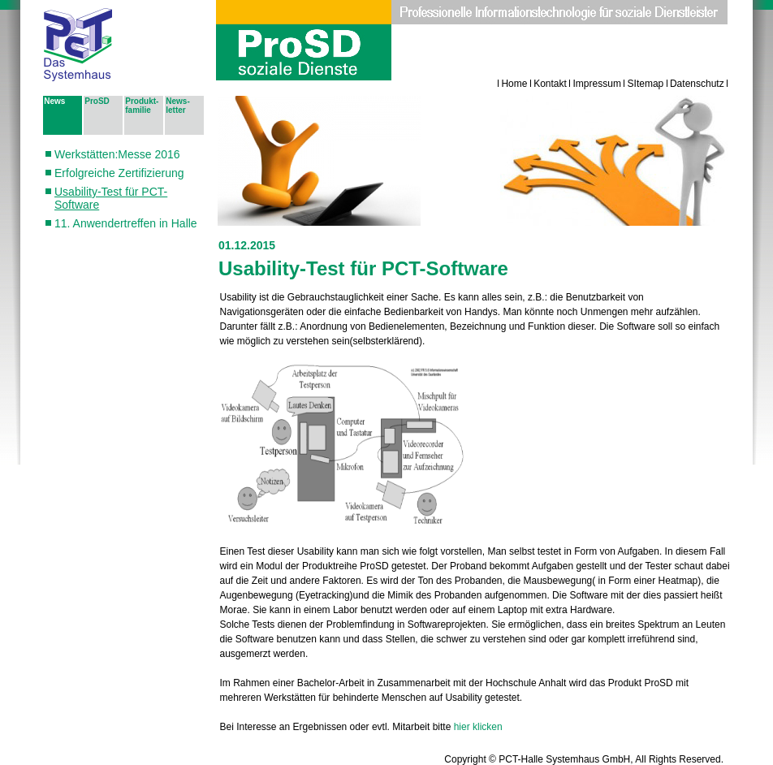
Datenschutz (697, 83)
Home (514, 83)
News (54, 101)
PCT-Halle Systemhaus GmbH (564, 759)
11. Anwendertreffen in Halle (125, 223)
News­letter (177, 106)
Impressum (597, 83)
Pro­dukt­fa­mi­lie (141, 106)
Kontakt (550, 83)
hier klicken (478, 727)
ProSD (97, 101)
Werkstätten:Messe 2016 (117, 154)
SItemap (646, 83)
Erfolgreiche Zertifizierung (119, 172)
